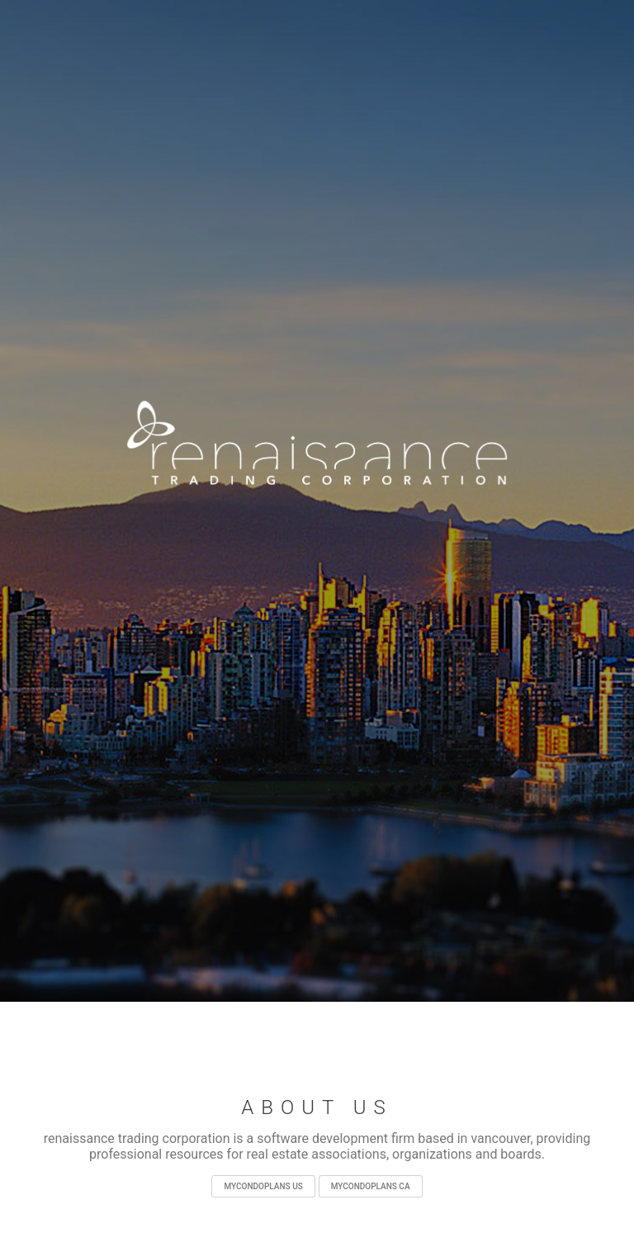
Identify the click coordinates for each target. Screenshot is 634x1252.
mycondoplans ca (370, 1186)
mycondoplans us (263, 1186)
